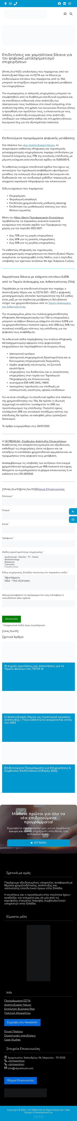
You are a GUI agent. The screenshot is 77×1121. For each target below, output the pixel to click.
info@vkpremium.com (18, 1068)
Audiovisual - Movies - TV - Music (38, 557)
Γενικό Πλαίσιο (13, 1031)
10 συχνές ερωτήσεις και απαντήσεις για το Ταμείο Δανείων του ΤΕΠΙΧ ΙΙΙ (34, 667)
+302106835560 (14, 1061)
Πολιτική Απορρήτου (17, 1013)
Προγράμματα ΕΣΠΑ (17, 1001)
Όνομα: (6, 510)
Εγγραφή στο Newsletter (22, 1022)
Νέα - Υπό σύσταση (38, 581)
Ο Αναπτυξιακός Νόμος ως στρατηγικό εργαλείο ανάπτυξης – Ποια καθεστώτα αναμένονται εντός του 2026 (38, 720)
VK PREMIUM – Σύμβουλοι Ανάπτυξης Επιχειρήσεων (35, 441)
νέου (39, 145)
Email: (5, 524)
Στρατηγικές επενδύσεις (20, 1035)
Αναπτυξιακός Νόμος (17, 1005)
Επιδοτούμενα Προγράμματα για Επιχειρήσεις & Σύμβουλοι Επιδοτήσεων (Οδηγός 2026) (37, 769)
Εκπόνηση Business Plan (19, 1009)
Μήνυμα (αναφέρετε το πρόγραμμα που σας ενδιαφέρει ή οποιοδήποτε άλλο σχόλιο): (33, 596)
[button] (65, 14)
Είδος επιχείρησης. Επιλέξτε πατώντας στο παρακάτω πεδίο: (35, 572)
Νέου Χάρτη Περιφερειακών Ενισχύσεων (38, 217)
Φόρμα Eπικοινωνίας (20, 1080)
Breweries (38, 562)
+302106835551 (14, 1065)
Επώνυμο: (7, 496)
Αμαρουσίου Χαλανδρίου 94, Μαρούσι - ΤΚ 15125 (34, 1058)
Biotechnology (38, 560)
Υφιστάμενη (38, 577)
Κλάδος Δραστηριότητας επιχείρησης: (23, 552)
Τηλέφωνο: (8, 538)
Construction (38, 567)
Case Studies (12, 1040)
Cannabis (38, 564)
